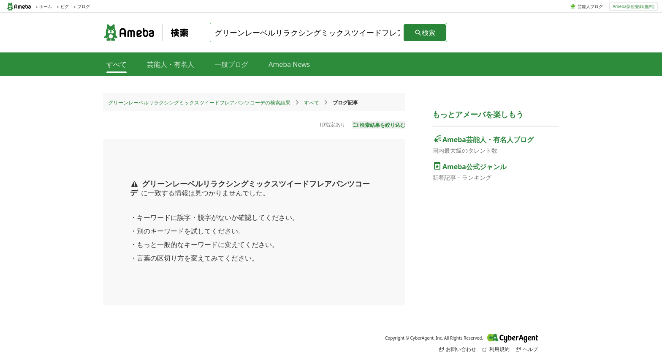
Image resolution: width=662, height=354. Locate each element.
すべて (311, 102)
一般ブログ (231, 64)
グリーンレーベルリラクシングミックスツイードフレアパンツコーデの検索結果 (199, 102)
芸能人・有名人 (170, 64)
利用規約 (496, 349)
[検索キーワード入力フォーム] (307, 32)
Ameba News (289, 64)
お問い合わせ (457, 349)
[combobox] (307, 32)
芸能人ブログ (590, 6)
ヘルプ (527, 349)
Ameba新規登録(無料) (633, 6)
